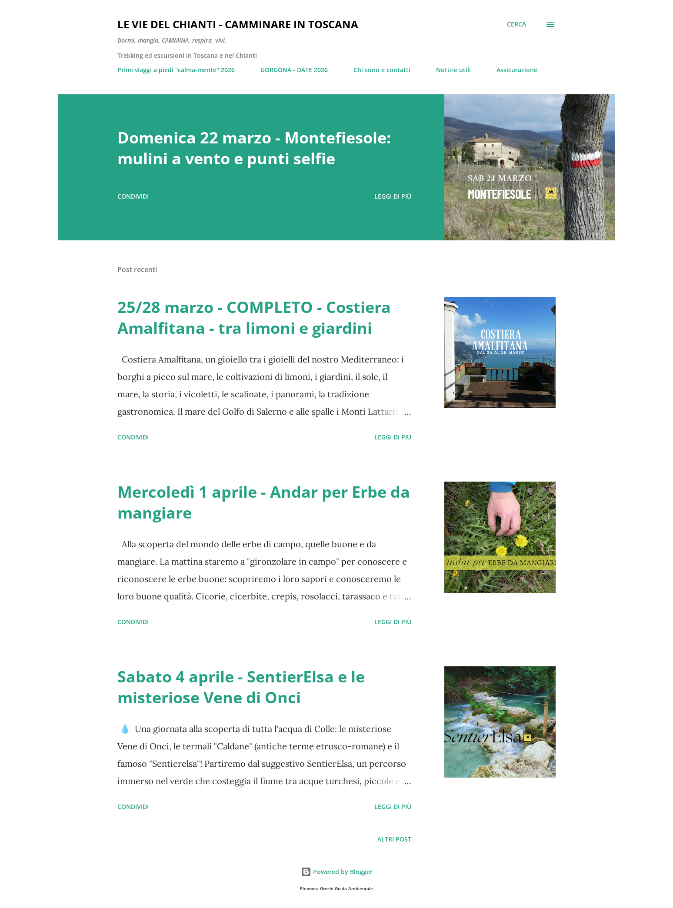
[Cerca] (516, 24)
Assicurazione (516, 70)
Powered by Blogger (337, 872)
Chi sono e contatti (381, 70)
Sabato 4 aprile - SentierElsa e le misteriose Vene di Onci (241, 687)
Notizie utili (453, 70)
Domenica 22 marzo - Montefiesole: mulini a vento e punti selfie (254, 148)
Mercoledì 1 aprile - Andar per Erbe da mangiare (263, 502)
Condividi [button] (133, 196)
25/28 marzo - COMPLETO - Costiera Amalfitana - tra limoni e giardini (254, 317)
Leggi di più (392, 196)
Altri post (394, 839)
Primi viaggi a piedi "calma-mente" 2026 (176, 70)
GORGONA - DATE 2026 (294, 70)
